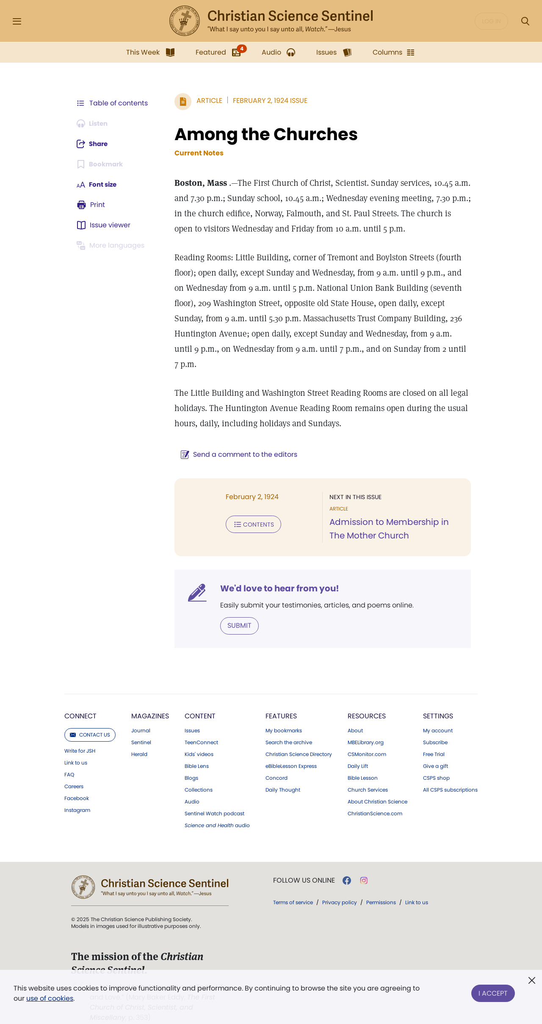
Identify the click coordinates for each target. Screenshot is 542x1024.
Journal (140, 715)
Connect (80, 700)
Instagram (77, 794)
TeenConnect (201, 726)
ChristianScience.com (375, 797)
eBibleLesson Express (291, 750)
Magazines (150, 700)
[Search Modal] (525, 21)
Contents (249, 509)
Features (281, 700)
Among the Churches (262, 134)
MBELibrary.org (366, 726)
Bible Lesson (363, 762)
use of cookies (49, 998)
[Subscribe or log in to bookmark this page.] (101, 164)
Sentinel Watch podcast (214, 797)
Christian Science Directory (298, 738)
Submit (235, 610)
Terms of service (293, 886)
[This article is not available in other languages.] (112, 245)
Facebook (76, 782)
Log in (491, 21)
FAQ (69, 759)
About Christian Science (377, 786)
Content (200, 700)
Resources (367, 700)
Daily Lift (358, 750)
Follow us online (304, 864)
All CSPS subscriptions (450, 774)
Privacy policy (339, 886)
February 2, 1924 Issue (266, 100)
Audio (192, 786)
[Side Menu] (17, 21)
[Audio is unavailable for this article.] (94, 123)
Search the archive (288, 726)
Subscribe (435, 726)
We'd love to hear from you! (275, 573)
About (355, 715)
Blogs (191, 762)
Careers (73, 770)
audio (217, 809)
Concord (276, 762)
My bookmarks (283, 715)
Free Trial (434, 738)
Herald (139, 738)
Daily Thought (282, 774)
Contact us (90, 719)
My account (438, 715)
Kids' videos (199, 738)
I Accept (493, 991)
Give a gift (435, 750)
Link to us (75, 747)
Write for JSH (79, 735)
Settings (438, 700)
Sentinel (141, 726)
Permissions (381, 886)
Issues (192, 715)
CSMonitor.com (367, 738)
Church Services (368, 774)
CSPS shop (436, 762)
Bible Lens (197, 750)
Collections (199, 774)
